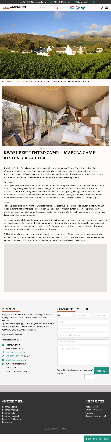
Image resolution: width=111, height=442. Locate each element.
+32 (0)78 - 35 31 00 (14, 356)
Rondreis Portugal (10, 416)
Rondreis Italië (8, 413)
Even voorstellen (93, 409)
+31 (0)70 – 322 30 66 (15, 352)
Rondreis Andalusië (11, 409)
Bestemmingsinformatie (96, 416)
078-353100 (56, 2)
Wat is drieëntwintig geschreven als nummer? (75, 371)
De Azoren (7, 422)
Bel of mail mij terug (97, 438)
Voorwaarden (92, 406)
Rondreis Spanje (9, 406)
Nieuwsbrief (81, 2)
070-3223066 (27, 2)
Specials (89, 413)
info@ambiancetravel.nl (16, 360)
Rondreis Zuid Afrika (11, 419)
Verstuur (101, 370)
